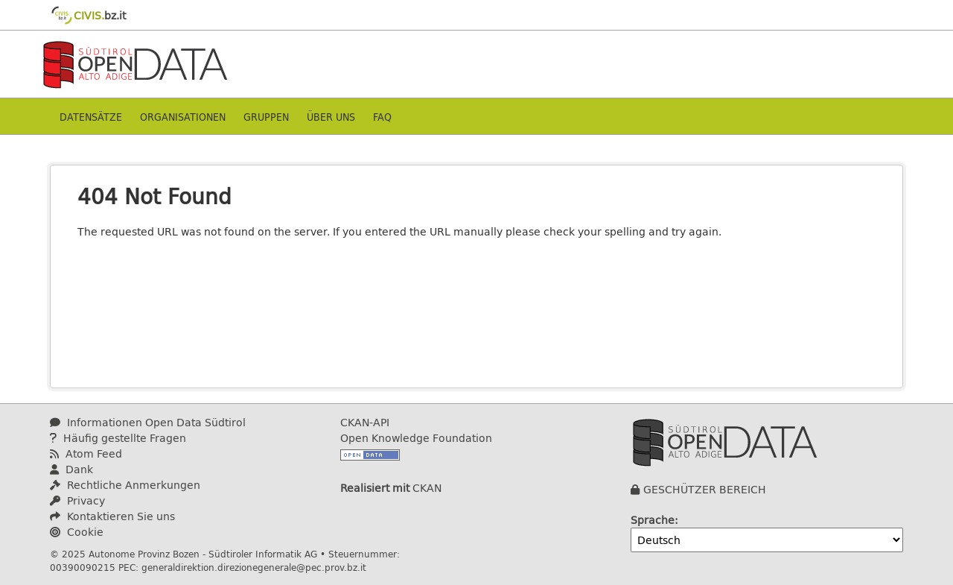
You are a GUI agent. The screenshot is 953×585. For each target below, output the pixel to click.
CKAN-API (364, 422)
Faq (382, 116)
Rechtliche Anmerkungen (125, 485)
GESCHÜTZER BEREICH (704, 489)
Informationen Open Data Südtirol (148, 422)
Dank (71, 469)
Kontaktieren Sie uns (112, 516)
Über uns (331, 116)
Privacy (77, 500)
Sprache (653, 520)
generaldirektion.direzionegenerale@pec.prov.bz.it (253, 567)
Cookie (76, 532)
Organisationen (183, 116)
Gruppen (266, 116)
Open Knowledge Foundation (416, 438)
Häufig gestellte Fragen (118, 438)
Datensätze (91, 116)
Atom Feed (86, 453)
